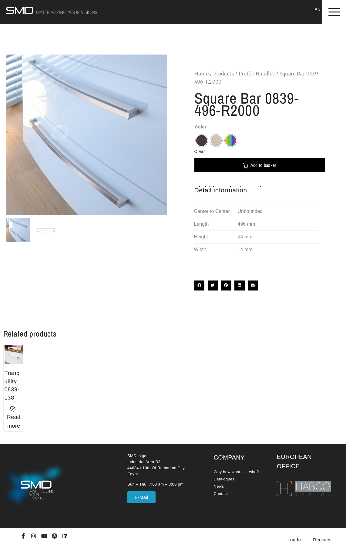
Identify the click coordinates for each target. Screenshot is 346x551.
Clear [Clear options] (199, 151)
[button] (199, 285)
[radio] (202, 140)
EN (317, 9)
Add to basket (263, 165)
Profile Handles (257, 74)
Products (223, 74)
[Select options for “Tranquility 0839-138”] (14, 417)
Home (201, 74)
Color (201, 126)
